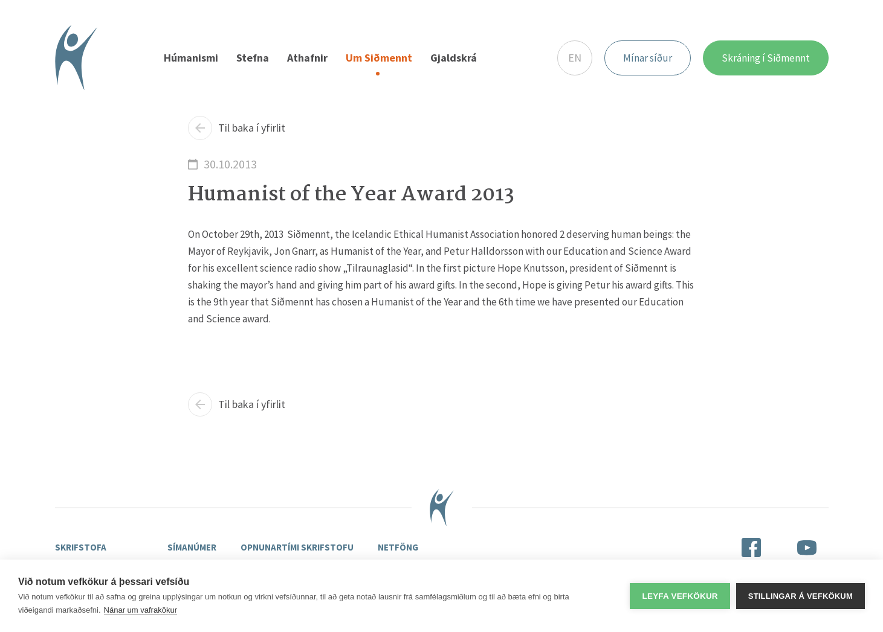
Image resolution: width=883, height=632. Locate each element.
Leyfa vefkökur (679, 596)
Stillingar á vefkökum (800, 596)
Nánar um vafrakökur (140, 609)
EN (574, 58)
